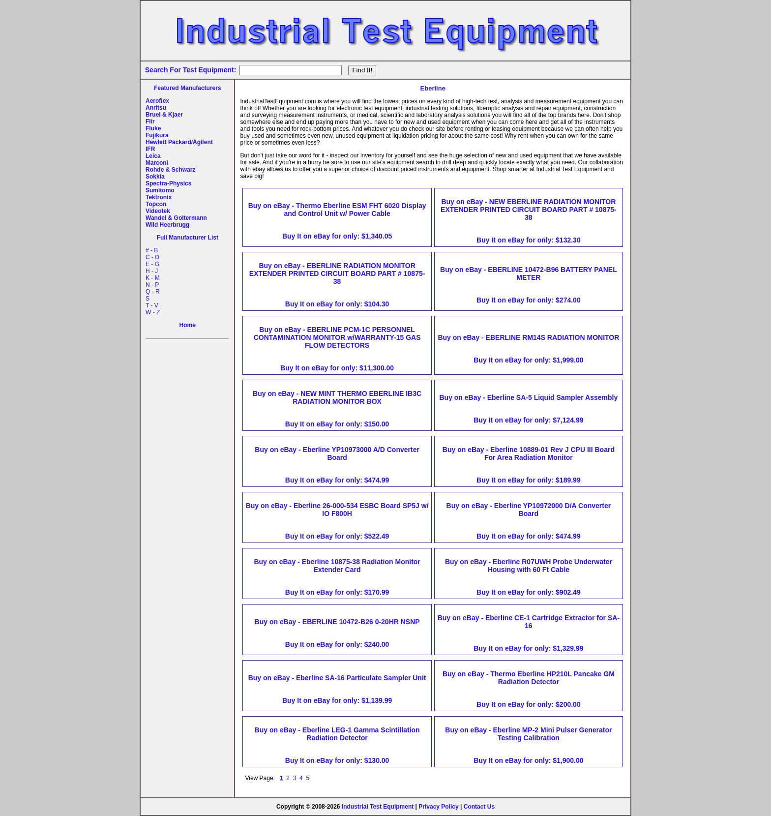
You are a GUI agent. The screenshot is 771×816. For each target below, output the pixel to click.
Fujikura (157, 135)
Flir (150, 121)
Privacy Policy (438, 806)
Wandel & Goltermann (176, 217)
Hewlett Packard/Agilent (179, 142)
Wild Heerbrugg (167, 224)
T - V (152, 305)
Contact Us (479, 806)
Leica (153, 155)
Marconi (157, 162)
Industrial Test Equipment (378, 806)
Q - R (153, 291)
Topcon (156, 204)
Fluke (153, 128)
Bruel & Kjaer (164, 114)
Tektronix (159, 197)
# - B (152, 250)
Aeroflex (157, 100)
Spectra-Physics (168, 183)
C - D (152, 257)
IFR (150, 149)
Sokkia (155, 176)
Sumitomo (160, 190)
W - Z (153, 312)
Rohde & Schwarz (170, 169)
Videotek (158, 211)
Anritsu (156, 107)
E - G (152, 264)
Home (187, 325)
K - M (153, 277)
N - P (152, 284)
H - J (152, 271)
